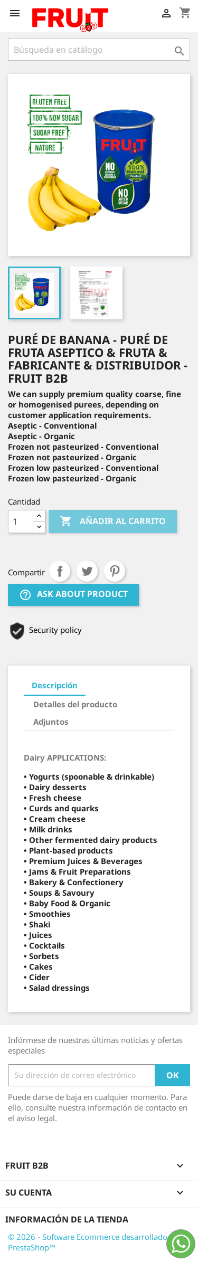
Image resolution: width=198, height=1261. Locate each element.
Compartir (59, 571)
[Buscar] (99, 50)
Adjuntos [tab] (51, 721)
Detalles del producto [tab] (75, 704)
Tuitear (87, 571)
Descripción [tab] (55, 685)
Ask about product (73, 594)
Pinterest (114, 571)
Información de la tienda (66, 1219)
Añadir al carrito (113, 521)
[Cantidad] (20, 521)
